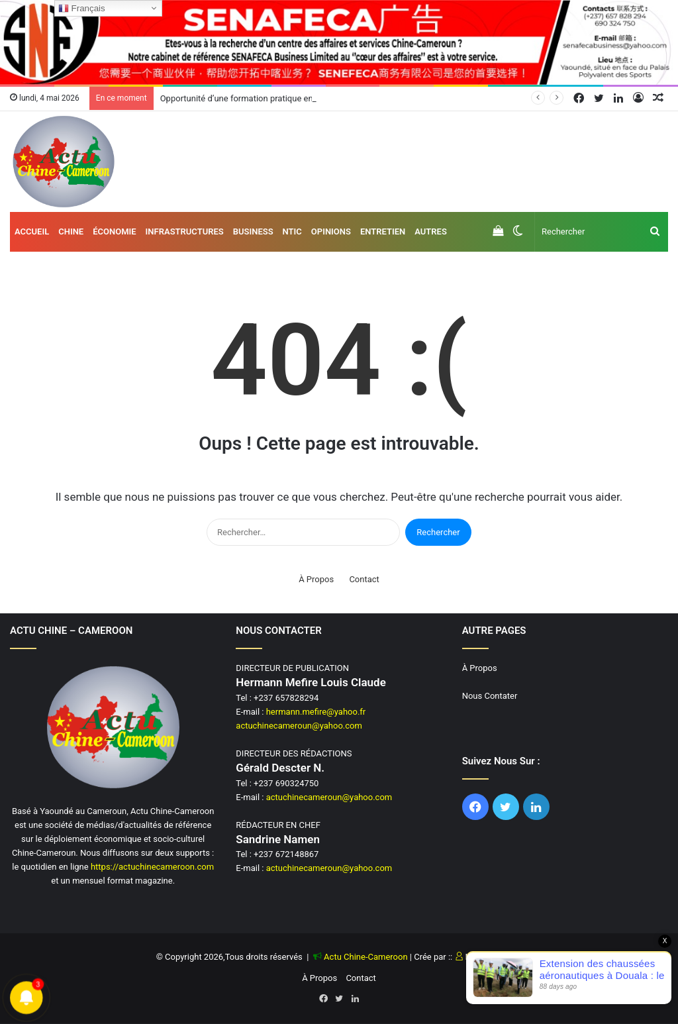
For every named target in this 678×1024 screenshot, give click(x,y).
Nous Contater (490, 696)
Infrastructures (185, 231)
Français (81, 8)
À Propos (316, 579)
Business (253, 231)
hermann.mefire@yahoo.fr (316, 712)
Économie (114, 231)
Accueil (32, 231)
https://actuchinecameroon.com (152, 867)
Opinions (331, 231)
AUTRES (430, 231)
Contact (364, 579)
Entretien (382, 231)
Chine (70, 231)
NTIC (292, 231)
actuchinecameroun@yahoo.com (299, 726)
